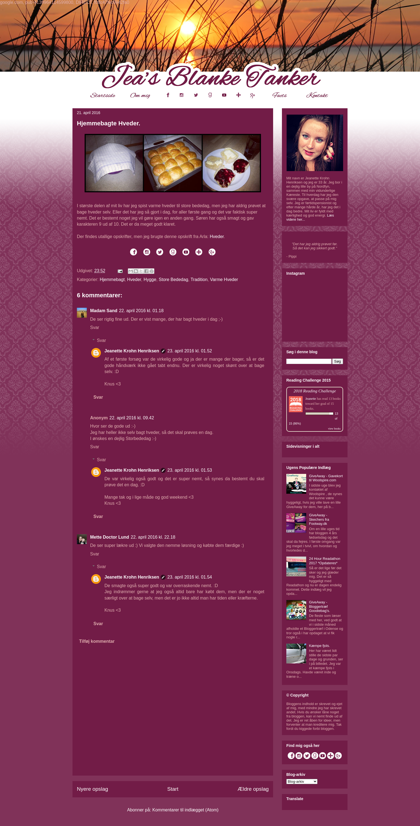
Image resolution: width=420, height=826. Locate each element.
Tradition (199, 279)
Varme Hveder (224, 279)
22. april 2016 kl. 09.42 (131, 417)
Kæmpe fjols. (319, 646)
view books (334, 428)
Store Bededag (173, 279)
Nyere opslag (92, 789)
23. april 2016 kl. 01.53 (189, 470)
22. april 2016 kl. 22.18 (153, 537)
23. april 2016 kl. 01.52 (189, 351)
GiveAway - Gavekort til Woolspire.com (326, 478)
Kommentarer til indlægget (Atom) (185, 810)
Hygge (150, 279)
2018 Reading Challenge (315, 390)
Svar (94, 327)
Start (173, 789)
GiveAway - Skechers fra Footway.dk (319, 519)
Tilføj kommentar (97, 641)
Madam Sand (103, 310)
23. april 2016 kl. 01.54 (189, 577)
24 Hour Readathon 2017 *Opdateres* (324, 561)
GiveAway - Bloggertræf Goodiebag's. (319, 606)
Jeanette (310, 399)
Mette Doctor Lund (109, 537)
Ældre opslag (253, 789)
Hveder (217, 236)
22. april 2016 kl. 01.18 (141, 310)
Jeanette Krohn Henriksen (131, 351)
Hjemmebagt (112, 279)
